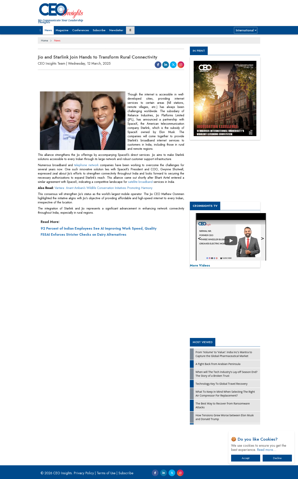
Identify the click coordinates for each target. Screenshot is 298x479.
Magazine (62, 30)
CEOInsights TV (205, 206)
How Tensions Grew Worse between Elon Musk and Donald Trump (225, 417)
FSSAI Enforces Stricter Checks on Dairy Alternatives (83, 299)
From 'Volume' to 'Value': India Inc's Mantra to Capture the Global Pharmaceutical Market (224, 354)
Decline (277, 458)
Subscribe (99, 30)
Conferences (80, 30)
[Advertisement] (107, 81)
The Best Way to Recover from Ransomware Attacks (223, 405)
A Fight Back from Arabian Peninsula (218, 364)
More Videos (200, 265)
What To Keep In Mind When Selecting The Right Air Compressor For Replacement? (225, 393)
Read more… (266, 449)
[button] (40, 30)
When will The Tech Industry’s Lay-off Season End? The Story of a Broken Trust (226, 373)
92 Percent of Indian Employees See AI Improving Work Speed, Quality (98, 293)
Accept (245, 458)
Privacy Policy (84, 473)
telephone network (86, 165)
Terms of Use (106, 473)
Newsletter (116, 30)
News (48, 30)
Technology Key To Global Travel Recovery (221, 383)
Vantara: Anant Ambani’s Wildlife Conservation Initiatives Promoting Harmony (103, 253)
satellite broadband (140, 182)
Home (44, 40)
